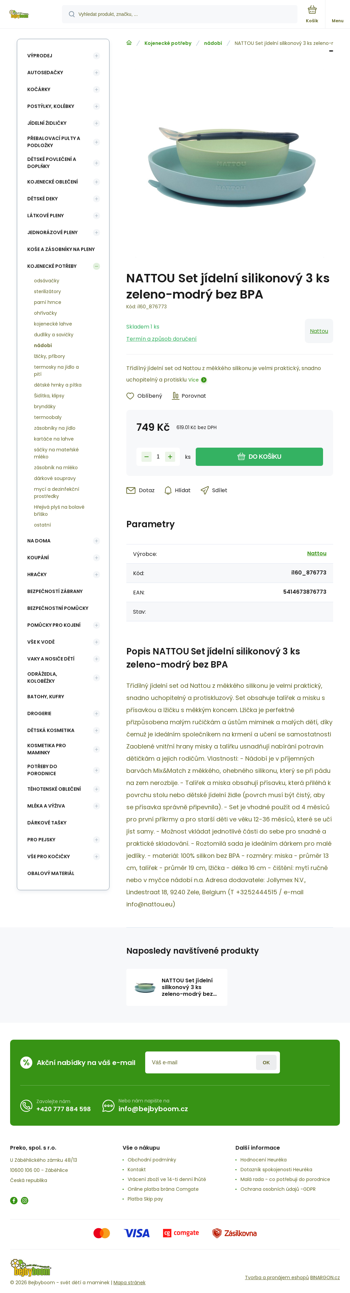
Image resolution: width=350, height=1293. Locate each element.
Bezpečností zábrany (55, 591)
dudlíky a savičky (53, 334)
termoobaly (48, 417)
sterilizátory (47, 291)
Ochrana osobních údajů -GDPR (278, 1189)
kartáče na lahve (54, 438)
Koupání (38, 557)
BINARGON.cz (325, 1277)
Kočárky (38, 89)
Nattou (319, 331)
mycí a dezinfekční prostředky (56, 493)
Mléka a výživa (46, 806)
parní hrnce (47, 302)
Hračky (36, 574)
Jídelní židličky (46, 123)
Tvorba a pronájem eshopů (277, 1277)
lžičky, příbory (49, 356)
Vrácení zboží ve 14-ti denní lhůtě (167, 1179)
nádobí (213, 43)
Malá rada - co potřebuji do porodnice (285, 1179)
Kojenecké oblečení (52, 181)
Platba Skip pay (145, 1199)
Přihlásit (266, 1062)
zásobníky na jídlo (54, 428)
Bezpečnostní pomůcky (57, 608)
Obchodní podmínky (152, 1159)
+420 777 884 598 (63, 1109)
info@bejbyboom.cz (153, 1109)
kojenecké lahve (53, 323)
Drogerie (39, 713)
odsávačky (46, 280)
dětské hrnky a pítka (58, 385)
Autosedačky (45, 72)
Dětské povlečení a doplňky (51, 163)
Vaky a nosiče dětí (50, 658)
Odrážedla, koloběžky (42, 677)
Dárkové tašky (46, 822)
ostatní (42, 525)
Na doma (39, 540)
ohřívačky (45, 313)
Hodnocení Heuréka (264, 1159)
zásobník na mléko (56, 467)
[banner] (31, 14)
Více (193, 379)
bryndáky (45, 406)
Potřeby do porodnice (42, 770)
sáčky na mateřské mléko (56, 453)
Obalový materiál (50, 873)
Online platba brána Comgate (163, 1189)
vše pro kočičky (48, 856)
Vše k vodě (41, 642)
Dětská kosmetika (50, 730)
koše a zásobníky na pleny (61, 249)
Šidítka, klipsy (49, 395)
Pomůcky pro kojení (54, 625)
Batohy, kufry (45, 696)
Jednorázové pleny (52, 232)
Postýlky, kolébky (50, 106)
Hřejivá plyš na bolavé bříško (59, 510)
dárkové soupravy (55, 478)
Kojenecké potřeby (168, 43)
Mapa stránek (130, 1282)
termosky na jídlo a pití (56, 370)
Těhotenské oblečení (54, 789)
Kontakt (137, 1169)
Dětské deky (42, 198)
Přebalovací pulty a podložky (53, 142)
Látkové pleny (45, 215)
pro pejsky (41, 839)
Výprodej (39, 55)
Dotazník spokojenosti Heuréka (276, 1169)
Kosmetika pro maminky (46, 749)
